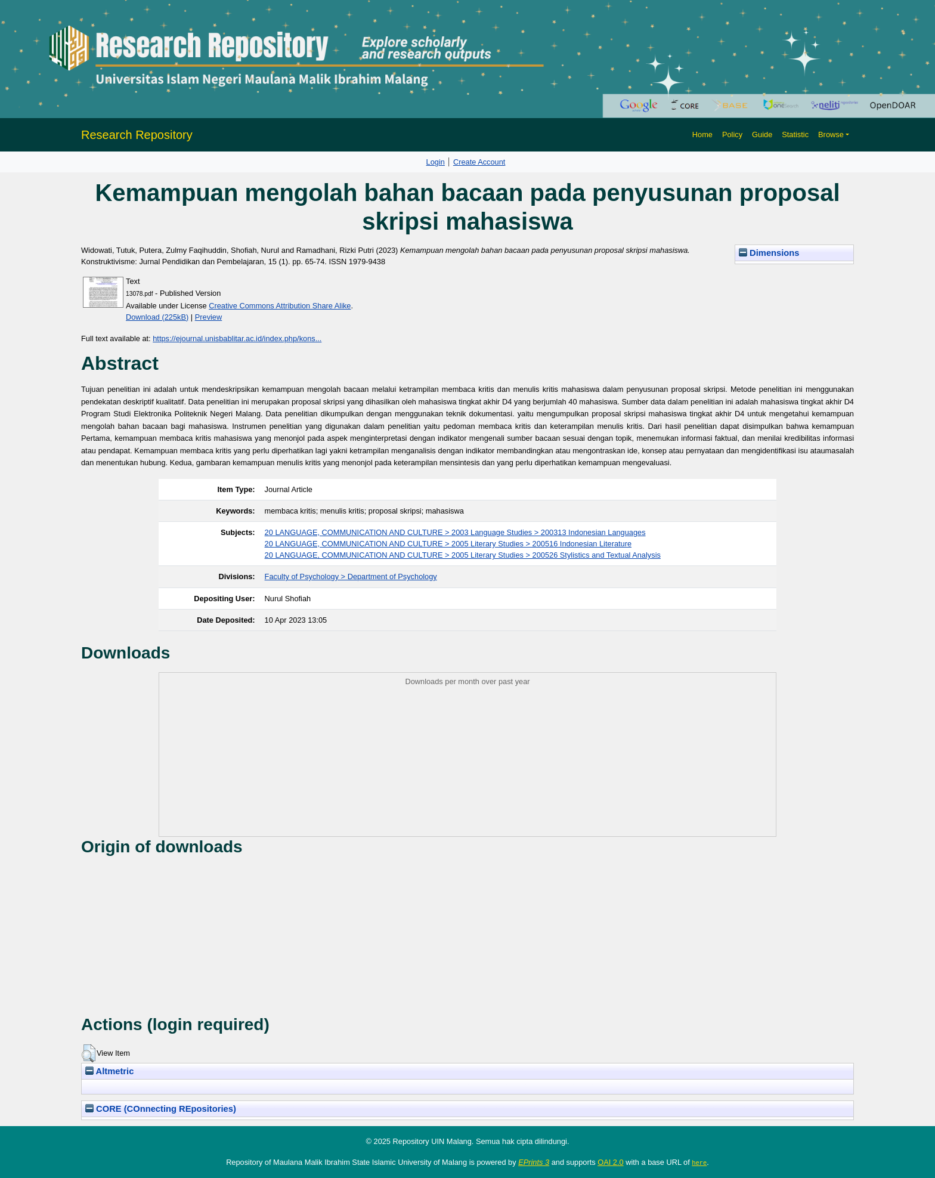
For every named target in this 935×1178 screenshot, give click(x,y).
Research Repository (137, 134)
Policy (732, 134)
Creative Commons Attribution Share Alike (280, 305)
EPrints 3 (533, 1162)
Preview (208, 317)
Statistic (795, 134)
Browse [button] (831, 134)
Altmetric (109, 1071)
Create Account (479, 161)
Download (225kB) (157, 317)
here (699, 1162)
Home (702, 134)
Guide (762, 134)
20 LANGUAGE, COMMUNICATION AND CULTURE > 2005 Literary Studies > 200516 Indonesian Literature (448, 543)
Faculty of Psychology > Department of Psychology (351, 576)
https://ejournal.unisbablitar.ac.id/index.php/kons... (237, 338)
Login (435, 161)
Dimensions (769, 253)
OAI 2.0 (610, 1162)
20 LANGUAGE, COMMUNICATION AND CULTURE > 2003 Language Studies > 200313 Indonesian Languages (455, 532)
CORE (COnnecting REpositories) (160, 1109)
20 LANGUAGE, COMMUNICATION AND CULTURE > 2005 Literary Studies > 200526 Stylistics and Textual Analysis (463, 555)
